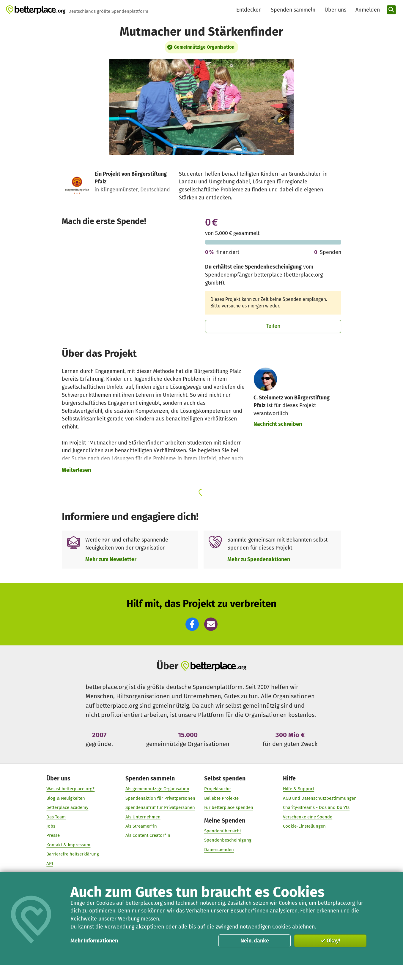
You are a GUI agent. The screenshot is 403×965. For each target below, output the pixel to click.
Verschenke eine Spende (307, 817)
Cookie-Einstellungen (304, 826)
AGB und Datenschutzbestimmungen (320, 798)
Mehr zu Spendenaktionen (258, 559)
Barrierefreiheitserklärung (72, 854)
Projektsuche (217, 788)
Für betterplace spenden (228, 807)
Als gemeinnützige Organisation (157, 788)
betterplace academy (67, 807)
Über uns (335, 10)
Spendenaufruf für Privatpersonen (160, 807)
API (49, 863)
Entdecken (249, 10)
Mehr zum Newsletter (110, 559)
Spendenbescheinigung (227, 840)
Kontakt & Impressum (68, 844)
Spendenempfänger (229, 275)
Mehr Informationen (94, 940)
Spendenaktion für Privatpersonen (160, 798)
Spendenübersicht (222, 831)
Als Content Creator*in (147, 835)
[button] (192, 624)
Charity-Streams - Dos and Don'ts (316, 807)
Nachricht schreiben (278, 424)
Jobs (50, 826)
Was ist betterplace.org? (70, 788)
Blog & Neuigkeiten (65, 798)
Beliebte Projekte (221, 798)
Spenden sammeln (293, 10)
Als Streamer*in (141, 826)
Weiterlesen (76, 470)
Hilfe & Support (298, 788)
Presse (53, 835)
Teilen (273, 326)
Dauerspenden (219, 849)
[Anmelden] (367, 10)
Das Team (56, 817)
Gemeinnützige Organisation (204, 47)
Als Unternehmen (142, 817)
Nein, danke (254, 940)
